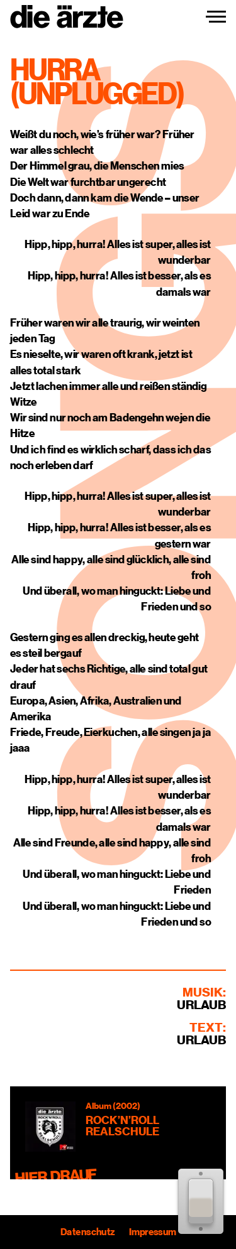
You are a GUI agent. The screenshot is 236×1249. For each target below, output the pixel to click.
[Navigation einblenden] (216, 16)
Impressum (152, 1232)
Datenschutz (87, 1232)
